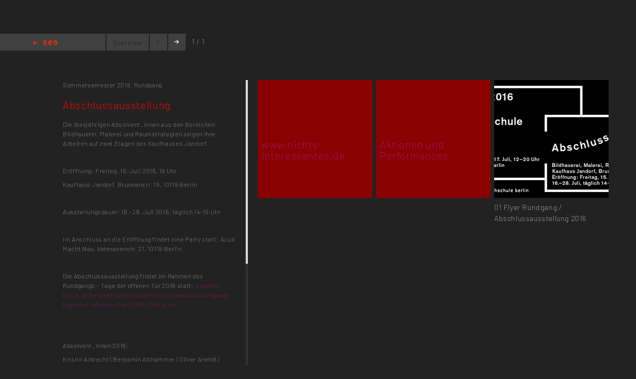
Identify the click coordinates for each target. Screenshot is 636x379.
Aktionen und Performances (414, 150)
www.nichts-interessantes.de (303, 150)
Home (45, 43)
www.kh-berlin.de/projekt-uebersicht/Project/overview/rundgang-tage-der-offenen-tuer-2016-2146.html (146, 295)
